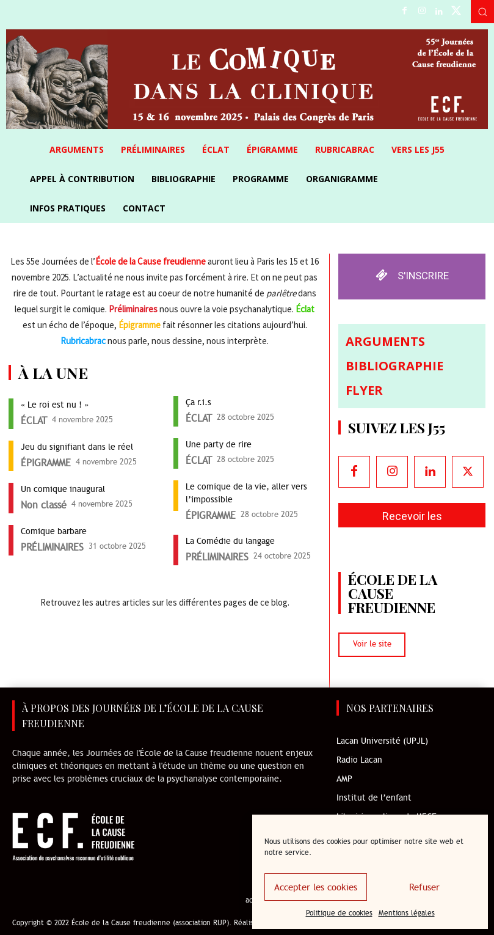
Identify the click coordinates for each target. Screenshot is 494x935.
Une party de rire (219, 444)
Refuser (424, 887)
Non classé (44, 505)
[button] (482, 11)
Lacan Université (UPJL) (382, 741)
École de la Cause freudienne (150, 261)
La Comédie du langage (230, 541)
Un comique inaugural (64, 489)
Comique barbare (54, 531)
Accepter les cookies (315, 887)
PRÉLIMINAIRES (52, 547)
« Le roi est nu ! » (55, 405)
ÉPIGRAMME (46, 463)
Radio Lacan (359, 760)
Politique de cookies (339, 913)
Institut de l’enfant (374, 798)
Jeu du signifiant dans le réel (77, 447)
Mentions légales (407, 913)
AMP (344, 779)
